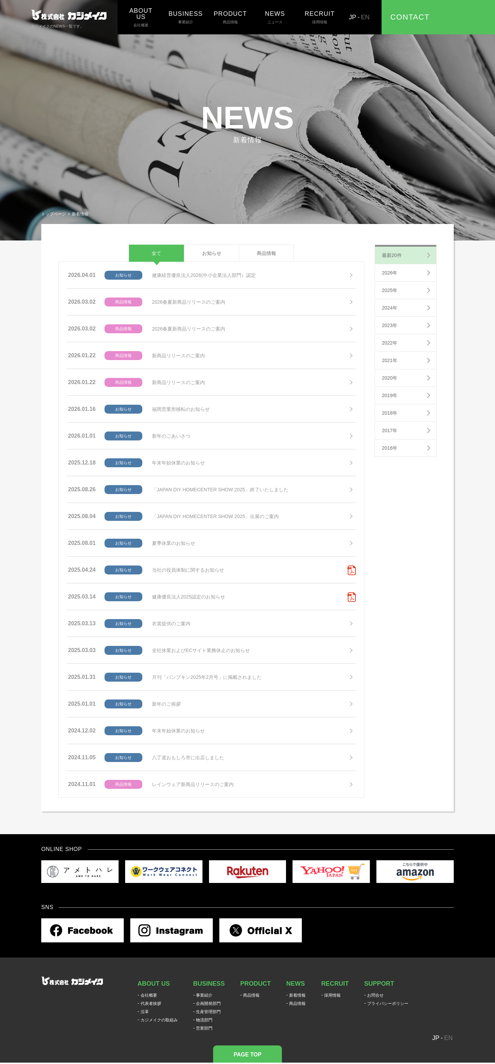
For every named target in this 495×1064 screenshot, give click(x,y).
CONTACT (410, 17)
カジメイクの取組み (159, 1020)
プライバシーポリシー (387, 1003)
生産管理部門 (208, 1011)
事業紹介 (185, 17)
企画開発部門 (208, 1003)
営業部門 (204, 1028)
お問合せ (375, 995)
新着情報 (297, 995)
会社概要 (141, 17)
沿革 (145, 1011)
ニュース (275, 17)
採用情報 (319, 17)
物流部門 (204, 1020)
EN (365, 17)
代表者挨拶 (151, 1003)
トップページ (53, 214)
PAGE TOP (247, 1054)
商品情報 (230, 17)
